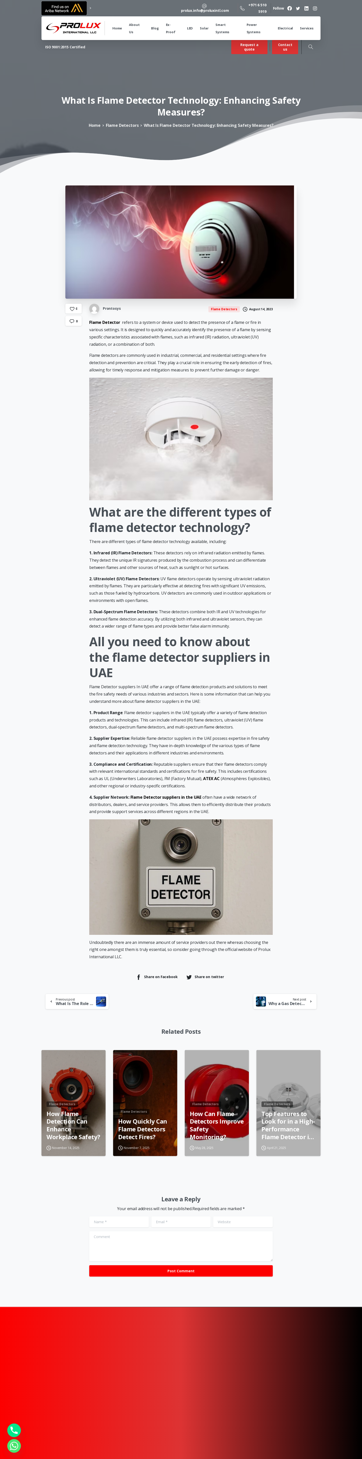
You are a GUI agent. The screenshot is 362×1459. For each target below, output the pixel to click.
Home (95, 125)
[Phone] (14, 1430)
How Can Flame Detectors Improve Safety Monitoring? (217, 1129)
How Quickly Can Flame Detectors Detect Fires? (142, 1133)
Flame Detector (104, 322)
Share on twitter (205, 977)
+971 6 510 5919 (253, 8)
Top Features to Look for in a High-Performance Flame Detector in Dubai (288, 1129)
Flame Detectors (122, 125)
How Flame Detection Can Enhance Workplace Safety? (73, 1129)
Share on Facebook (156, 977)
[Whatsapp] (14, 1446)
